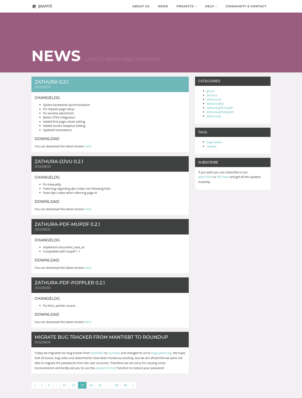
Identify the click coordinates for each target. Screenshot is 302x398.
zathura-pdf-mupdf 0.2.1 (67, 224)
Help (211, 6)
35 (100, 385)
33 (82, 385)
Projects (187, 6)
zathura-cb (214, 99)
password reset (105, 368)
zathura (212, 95)
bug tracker (214, 142)
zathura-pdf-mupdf (220, 108)
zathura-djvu (215, 104)
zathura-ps (214, 116)
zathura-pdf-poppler (220, 112)
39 (116, 385)
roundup (114, 353)
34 (91, 385)
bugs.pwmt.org (161, 353)
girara (211, 91)
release (211, 146)
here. (88, 146)
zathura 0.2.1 (51, 82)
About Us (141, 6)
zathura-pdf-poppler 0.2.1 (70, 283)
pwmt (41, 6)
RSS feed (223, 177)
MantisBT (97, 353)
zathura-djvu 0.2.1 (59, 161)
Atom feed (205, 177)
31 (64, 385)
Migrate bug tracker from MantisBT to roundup (101, 337)
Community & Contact (245, 6)
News (163, 6)
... (56, 385)
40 (125, 385)
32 (73, 385)
